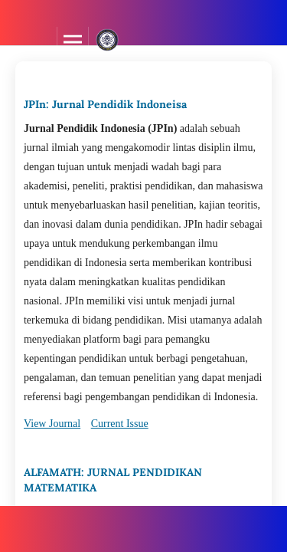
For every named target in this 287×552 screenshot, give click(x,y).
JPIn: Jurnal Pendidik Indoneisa (105, 104)
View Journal (52, 423)
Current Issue (119, 423)
